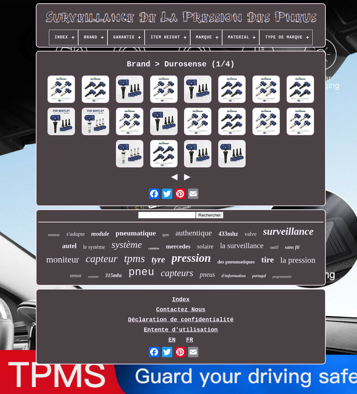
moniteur (62, 259)
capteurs (177, 273)
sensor (75, 275)
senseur (54, 234)
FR (189, 340)
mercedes (178, 246)
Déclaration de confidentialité (181, 320)
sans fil (292, 247)
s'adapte (75, 234)
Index (181, 299)
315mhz (113, 275)
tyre (158, 259)
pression (191, 258)
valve (251, 234)
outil (274, 247)
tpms (134, 258)
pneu (141, 272)
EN (172, 340)
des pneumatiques (236, 261)
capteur (102, 258)
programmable (282, 276)
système (126, 244)
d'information (233, 275)
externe (93, 276)
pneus (207, 274)
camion (154, 248)
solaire (205, 246)
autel (69, 246)
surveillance (288, 231)
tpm (165, 234)
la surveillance (241, 246)
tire (267, 259)
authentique (194, 233)
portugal (259, 276)
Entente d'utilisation (181, 330)
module (100, 234)
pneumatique (136, 233)
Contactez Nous (180, 309)
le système (94, 247)
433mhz (228, 234)
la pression (298, 260)
